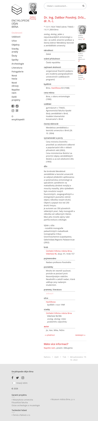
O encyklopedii (17, 118)
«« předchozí (50, 335)
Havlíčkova (56, 88)
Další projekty (16, 98)
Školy (14, 55)
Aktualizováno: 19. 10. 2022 (78, 358)
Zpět (56, 357)
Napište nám (16, 91)
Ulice (14, 40)
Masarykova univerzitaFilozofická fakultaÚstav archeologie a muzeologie (26, 402)
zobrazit (49, 293)
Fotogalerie (17, 71)
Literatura (17, 67)
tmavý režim (22, 383)
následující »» (80, 335)
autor (46, 326)
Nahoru (47, 357)
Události (16, 36)
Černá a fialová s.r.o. (21, 415)
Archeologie (17, 63)
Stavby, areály (15, 50)
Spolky (15, 59)
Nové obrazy (15, 84)
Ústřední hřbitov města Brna (59, 313)
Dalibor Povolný (33, 18)
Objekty (16, 44)
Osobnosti (17, 32)
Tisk (64, 357)
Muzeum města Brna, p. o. (62, 399)
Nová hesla (14, 77)
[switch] (13, 383)
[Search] (65, 6)
